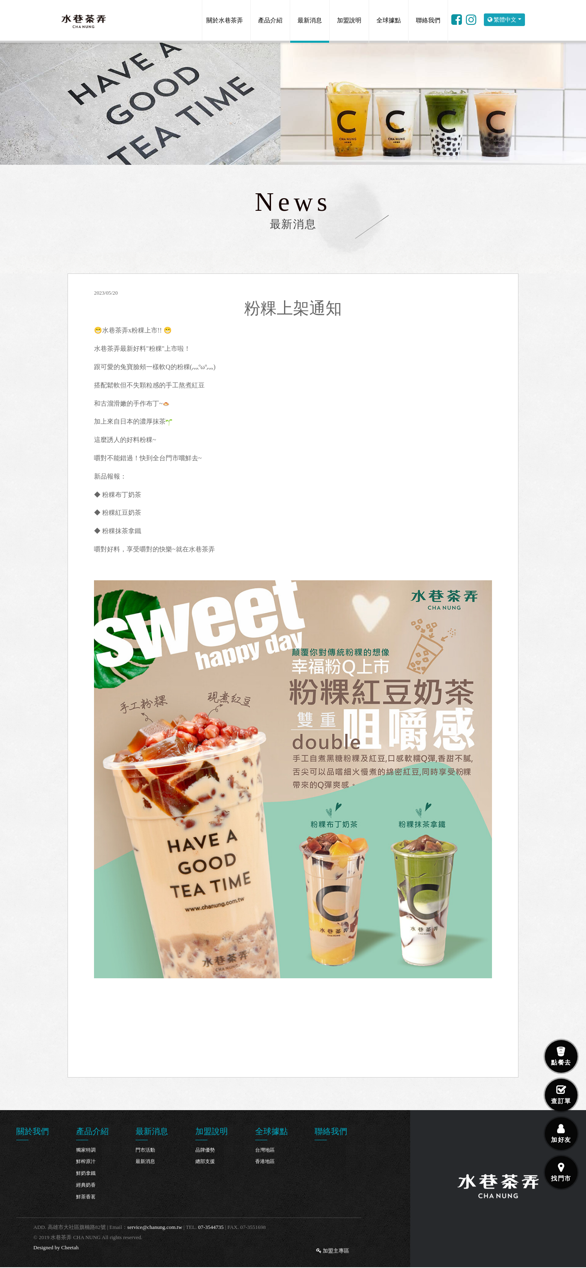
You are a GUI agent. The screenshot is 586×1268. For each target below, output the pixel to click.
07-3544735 (211, 1227)
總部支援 (205, 1161)
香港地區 (265, 1161)
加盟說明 (349, 20)
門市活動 (145, 1150)
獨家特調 (86, 1150)
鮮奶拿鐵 (86, 1173)
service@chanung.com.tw (154, 1227)
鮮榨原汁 (86, 1161)
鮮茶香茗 (86, 1197)
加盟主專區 (332, 1251)
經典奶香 (86, 1185)
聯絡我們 (428, 20)
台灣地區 (265, 1150)
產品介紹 (270, 20)
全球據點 (388, 20)
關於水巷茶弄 (224, 20)
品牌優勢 (205, 1150)
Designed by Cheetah (56, 1247)
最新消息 (309, 20)
